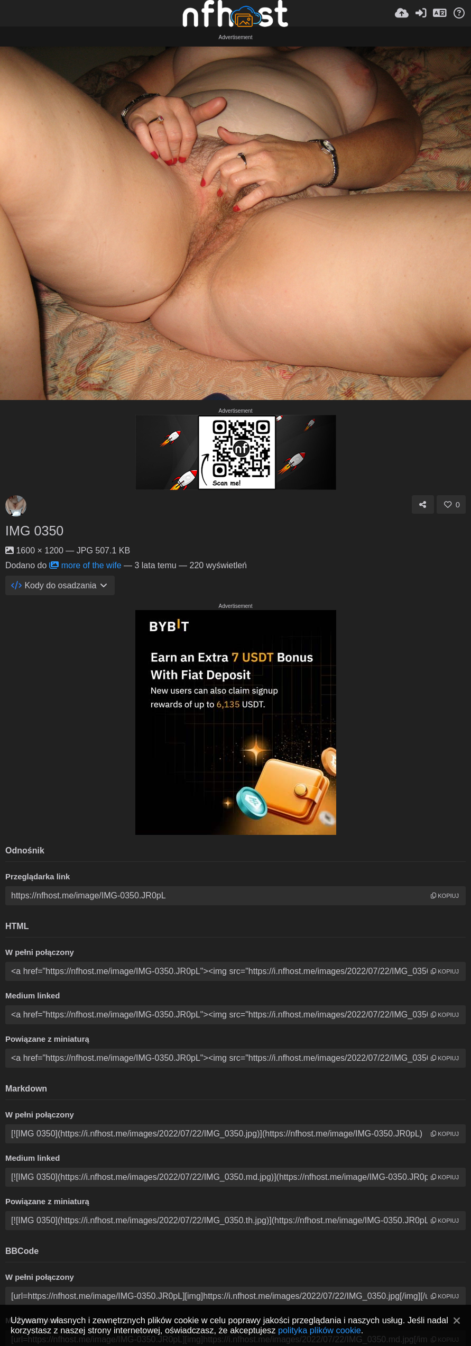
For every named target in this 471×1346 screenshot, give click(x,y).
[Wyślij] (402, 13)
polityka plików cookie (319, 1330)
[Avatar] (15, 505)
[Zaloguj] (421, 13)
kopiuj (445, 896)
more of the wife (85, 565)
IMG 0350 (34, 530)
